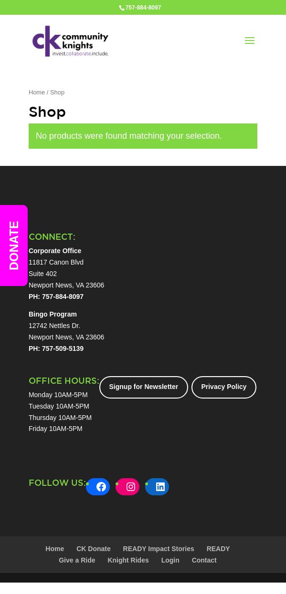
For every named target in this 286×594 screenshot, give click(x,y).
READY (218, 549)
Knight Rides (127, 560)
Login (170, 560)
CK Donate (93, 549)
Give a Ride (77, 560)
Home (37, 92)
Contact (204, 560)
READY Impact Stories (158, 549)
